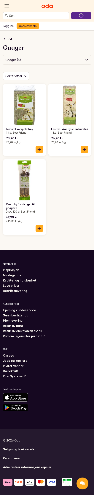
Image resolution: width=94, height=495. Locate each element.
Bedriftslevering (15, 291)
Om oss (8, 355)
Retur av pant (13, 326)
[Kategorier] (6, 6)
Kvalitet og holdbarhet (19, 280)
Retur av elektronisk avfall (22, 331)
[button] (47, 59)
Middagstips (12, 275)
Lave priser (11, 285)
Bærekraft (10, 371)
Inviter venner (13, 366)
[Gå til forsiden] (47, 6)
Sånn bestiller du (15, 315)
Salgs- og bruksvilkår (18, 449)
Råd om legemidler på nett (24, 336)
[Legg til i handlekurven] (39, 149)
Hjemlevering (13, 320)
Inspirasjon (11, 270)
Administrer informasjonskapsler (27, 467)
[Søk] (6, 15)
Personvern (11, 458)
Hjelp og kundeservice (19, 310)
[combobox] (38, 15)
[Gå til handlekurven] (81, 15)
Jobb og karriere (15, 361)
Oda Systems (14, 376)
